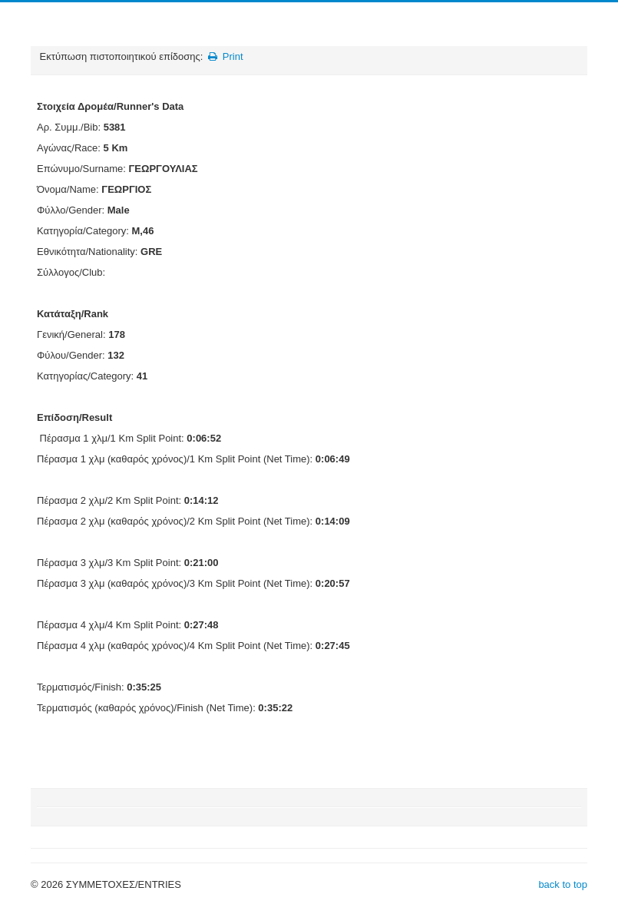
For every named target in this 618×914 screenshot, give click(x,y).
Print (224, 56)
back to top (562, 884)
